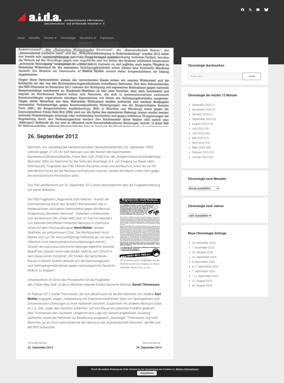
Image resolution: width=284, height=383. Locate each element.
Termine (52, 37)
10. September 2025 (204, 256)
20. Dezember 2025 (204, 241)
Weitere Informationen (187, 369)
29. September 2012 (149, 346)
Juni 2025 (198, 132)
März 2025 (198, 146)
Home (21, 37)
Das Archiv (93, 37)
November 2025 (202, 108)
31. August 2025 (202, 279)
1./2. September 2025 (205, 275)
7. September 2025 (203, 270)
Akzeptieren (147, 373)
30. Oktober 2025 (202, 251)
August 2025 (200, 122)
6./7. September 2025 (205, 265)
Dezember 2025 (201, 103)
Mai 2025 (198, 137)
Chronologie (73, 37)
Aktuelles (36, 37)
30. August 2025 (202, 284)
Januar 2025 (200, 156)
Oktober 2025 (200, 113)
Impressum (116, 37)
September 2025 (202, 118)
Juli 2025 (197, 127)
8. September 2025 (203, 260)
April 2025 (198, 141)
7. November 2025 (203, 246)
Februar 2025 (200, 151)
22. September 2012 (40, 346)
